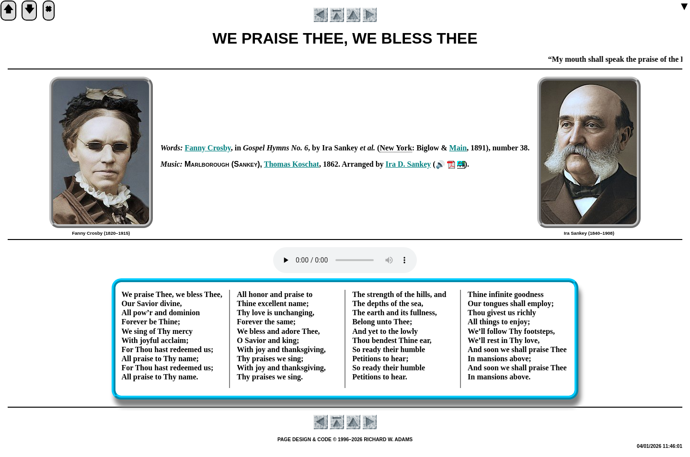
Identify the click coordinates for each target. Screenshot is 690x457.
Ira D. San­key (408, 164)
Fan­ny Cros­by (208, 148)
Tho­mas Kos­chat (291, 164)
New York (396, 148)
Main (458, 148)
